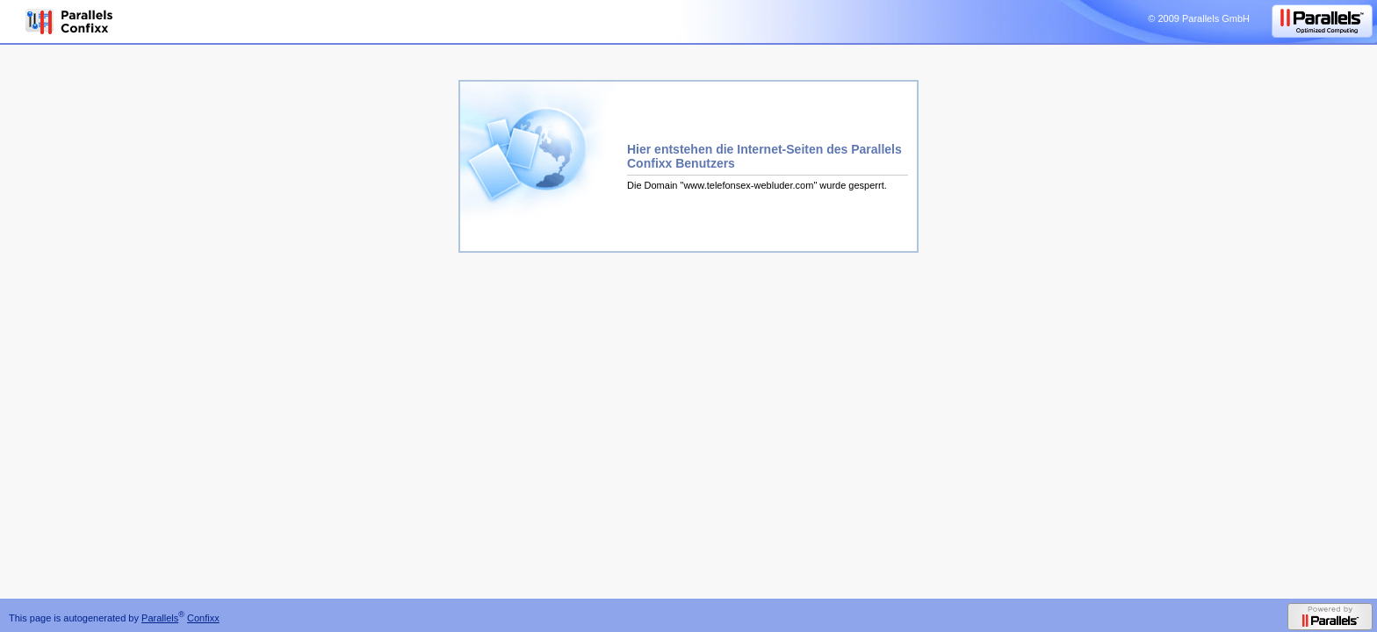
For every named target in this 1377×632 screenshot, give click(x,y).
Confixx (203, 618)
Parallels (159, 618)
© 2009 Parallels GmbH (1199, 18)
